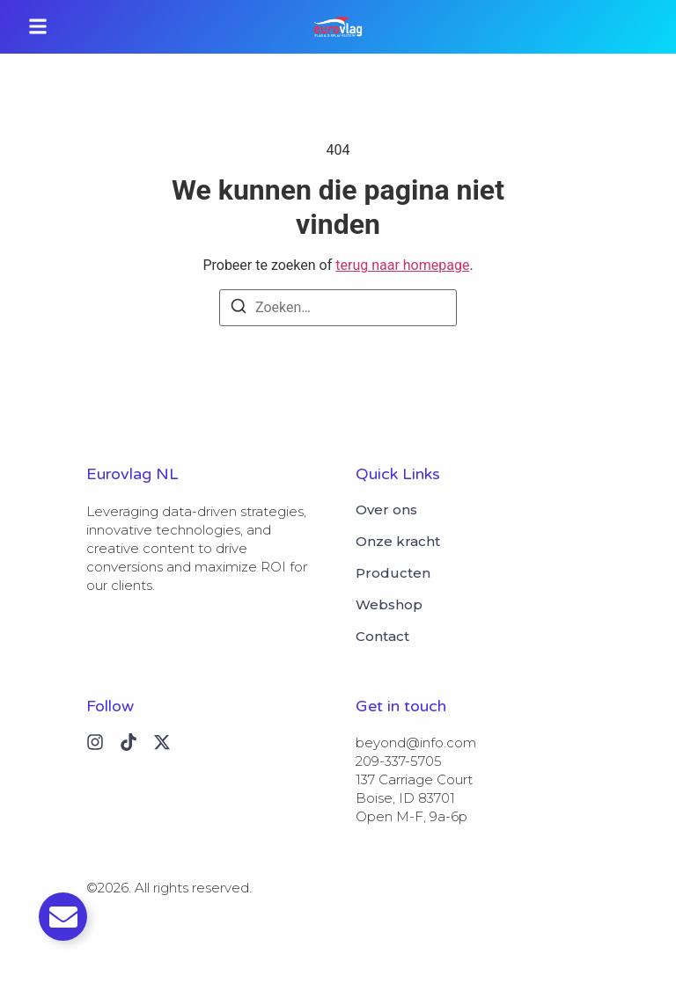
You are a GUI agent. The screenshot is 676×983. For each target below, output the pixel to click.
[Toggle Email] (63, 916)
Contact (382, 636)
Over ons (386, 510)
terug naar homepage (402, 265)
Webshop (389, 605)
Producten (393, 573)
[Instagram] (95, 742)
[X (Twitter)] (162, 742)
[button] (38, 27)
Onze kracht (398, 542)
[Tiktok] (128, 742)
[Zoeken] (238, 309)
